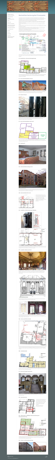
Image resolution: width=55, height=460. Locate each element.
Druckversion (9, 456)
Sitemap (12, 456)
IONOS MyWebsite (15, 458)
